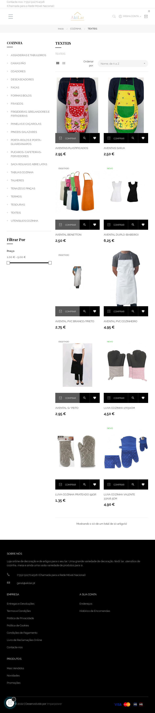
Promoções (13, 682)
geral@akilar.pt (26, 583)
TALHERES (17, 180)
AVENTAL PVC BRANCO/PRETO (74, 321)
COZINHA (14, 43)
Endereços (86, 603)
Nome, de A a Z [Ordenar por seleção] (124, 63)
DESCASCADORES (22, 79)
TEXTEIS (16, 212)
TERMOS (16, 196)
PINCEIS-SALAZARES (24, 131)
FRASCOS (17, 103)
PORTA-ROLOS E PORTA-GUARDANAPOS (26, 142)
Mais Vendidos (15, 668)
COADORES (18, 71)
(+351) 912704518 (27, 575)
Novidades (13, 675)
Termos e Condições (19, 610)
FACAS (15, 87)
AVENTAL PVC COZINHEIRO (120, 321)
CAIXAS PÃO (18, 63)
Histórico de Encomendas (95, 610)
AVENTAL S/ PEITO (67, 407)
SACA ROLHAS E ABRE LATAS (29, 164)
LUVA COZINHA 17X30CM (119, 407)
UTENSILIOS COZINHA (24, 220)
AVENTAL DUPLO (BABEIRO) (121, 234)
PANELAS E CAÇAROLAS (26, 123)
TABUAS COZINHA (22, 172)
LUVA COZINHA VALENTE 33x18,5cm (119, 496)
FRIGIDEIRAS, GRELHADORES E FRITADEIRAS (30, 113)
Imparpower (54, 703)
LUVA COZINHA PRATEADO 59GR (75, 494)
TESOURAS (18, 204)
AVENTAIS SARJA (114, 148)
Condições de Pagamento (22, 632)
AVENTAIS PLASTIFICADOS (71, 148)
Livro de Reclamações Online (24, 640)
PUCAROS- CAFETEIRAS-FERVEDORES (26, 154)
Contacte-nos (15, 647)
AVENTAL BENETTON (68, 234)
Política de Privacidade (20, 618)
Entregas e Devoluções (20, 603)
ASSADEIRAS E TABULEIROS (28, 55)
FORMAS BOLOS (21, 95)
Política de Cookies (18, 625)
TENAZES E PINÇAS (23, 188)
